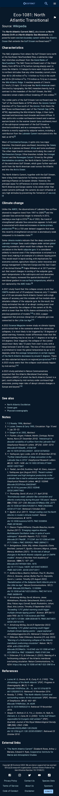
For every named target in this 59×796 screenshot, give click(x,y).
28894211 (43, 542)
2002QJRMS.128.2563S (26, 728)
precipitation (45, 359)
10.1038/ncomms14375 (22, 521)
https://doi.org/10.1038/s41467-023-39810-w (34, 664)
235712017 (34, 570)
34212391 (17, 570)
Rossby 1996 (16, 423)
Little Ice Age (24, 320)
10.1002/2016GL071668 (40, 463)
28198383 (17, 524)
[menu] (55, 4)
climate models (15, 240)
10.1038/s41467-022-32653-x (24, 591)
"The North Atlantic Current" (20, 749)
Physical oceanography (17, 411)
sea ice (51, 193)
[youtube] (39, 775)
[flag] (55, 17)
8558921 (38, 731)
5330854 (42, 521)
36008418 (17, 594)
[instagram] (19, 775)
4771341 (17, 509)
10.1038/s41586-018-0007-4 (24, 506)
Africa (33, 148)
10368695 (29, 652)
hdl (32, 567)
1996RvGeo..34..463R (25, 704)
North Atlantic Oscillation (18, 404)
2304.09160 (23, 646)
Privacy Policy (10, 781)
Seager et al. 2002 (17, 432)
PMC (36, 521)
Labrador (6, 243)
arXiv (15, 646)
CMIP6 (5, 292)
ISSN (27, 619)
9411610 (47, 591)
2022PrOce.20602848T (25, 484)
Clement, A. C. (13, 716)
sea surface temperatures (34, 280)
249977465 (18, 490)
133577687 (18, 466)
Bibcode (10, 448)
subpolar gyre (29, 249)
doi (8, 451)
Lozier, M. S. (12, 679)
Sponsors (48, 786)
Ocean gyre (12, 407)
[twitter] (29, 775)
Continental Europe (18, 142)
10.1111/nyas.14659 (20, 567)
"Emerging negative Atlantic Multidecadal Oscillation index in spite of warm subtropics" (28, 533)
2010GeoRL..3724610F (25, 448)
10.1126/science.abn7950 (32, 616)
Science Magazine (17, 325)
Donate (48, 791)
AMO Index (26, 284)
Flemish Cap (42, 109)
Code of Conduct (10, 791)
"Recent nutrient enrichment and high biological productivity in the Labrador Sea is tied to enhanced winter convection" (30, 475)
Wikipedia (19, 26)
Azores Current (49, 103)
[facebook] (10, 775)
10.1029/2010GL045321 (22, 451)
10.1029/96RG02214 (20, 707)
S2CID (37, 451)
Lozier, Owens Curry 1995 (21, 426)
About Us (29, 786)
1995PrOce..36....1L (24, 688)
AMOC (15, 209)
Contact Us (29, 781)
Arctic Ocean (19, 169)
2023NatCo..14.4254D (25, 649)
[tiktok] (49, 775)
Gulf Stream (29, 41)
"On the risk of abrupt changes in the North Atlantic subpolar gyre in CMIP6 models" (31, 554)
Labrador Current (29, 133)
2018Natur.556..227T (45, 503)
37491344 (45, 652)
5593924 (28, 542)
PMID (40, 506)
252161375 (18, 622)
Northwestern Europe (12, 154)
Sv (10, 76)
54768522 (44, 451)
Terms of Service (10, 786)
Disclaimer (29, 791)
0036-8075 (35, 619)
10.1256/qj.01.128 (19, 731)
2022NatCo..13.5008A (31, 588)
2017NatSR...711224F (25, 539)
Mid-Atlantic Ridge (14, 82)
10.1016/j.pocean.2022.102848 (25, 487)
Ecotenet (29, 3)
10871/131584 (17, 619)
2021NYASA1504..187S (25, 564)
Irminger (14, 243)
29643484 (47, 506)
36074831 (50, 619)
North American (43, 85)
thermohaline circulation (13, 160)
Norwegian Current (25, 157)
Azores (36, 106)
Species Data (48, 781)
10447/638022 (41, 567)
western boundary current (27, 38)
